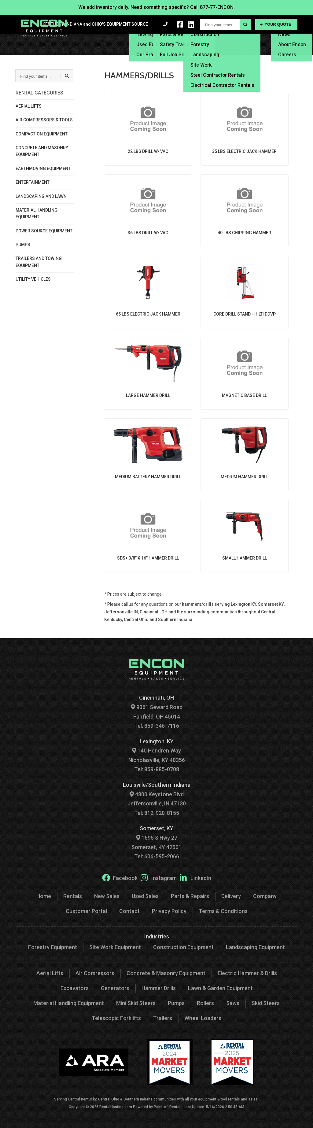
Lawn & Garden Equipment (220, 988)
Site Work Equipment (115, 947)
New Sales (107, 896)
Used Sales (145, 896)
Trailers (162, 1018)
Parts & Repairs (190, 896)
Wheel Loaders (202, 1018)
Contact (288, 48)
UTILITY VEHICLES (33, 279)
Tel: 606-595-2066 (156, 856)
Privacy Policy (169, 911)
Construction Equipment (183, 947)
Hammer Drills (159, 988)
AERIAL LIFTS (29, 106)
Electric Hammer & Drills (247, 973)
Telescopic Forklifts (116, 1018)
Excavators (75, 988)
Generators (115, 988)
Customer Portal (254, 48)
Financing (254, 40)
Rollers (205, 1003)
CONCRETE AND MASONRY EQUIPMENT (42, 151)
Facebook (120, 878)
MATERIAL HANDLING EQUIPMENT (36, 213)
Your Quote (275, 24)
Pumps (176, 1003)
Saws (232, 1003)
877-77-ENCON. (217, 7)
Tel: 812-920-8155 (156, 813)
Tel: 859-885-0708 (156, 769)
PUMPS (23, 244)
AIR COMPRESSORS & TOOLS (44, 119)
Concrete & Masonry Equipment (166, 973)
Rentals (117, 40)
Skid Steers (266, 1003)
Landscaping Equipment (255, 947)
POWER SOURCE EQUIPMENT (44, 230)
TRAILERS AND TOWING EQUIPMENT (39, 262)
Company (265, 896)
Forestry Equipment (52, 947)
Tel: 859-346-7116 (156, 726)
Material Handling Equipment (68, 1003)
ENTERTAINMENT (33, 182)
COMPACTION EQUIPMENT (42, 133)
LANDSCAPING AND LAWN (41, 196)
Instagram (159, 878)
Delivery (228, 40)
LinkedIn (195, 878)
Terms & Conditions (223, 911)
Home (43, 896)
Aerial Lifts (49, 973)
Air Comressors (94, 973)
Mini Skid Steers (136, 1003)
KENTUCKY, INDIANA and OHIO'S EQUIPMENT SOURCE (95, 24)
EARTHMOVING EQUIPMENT (43, 168)
